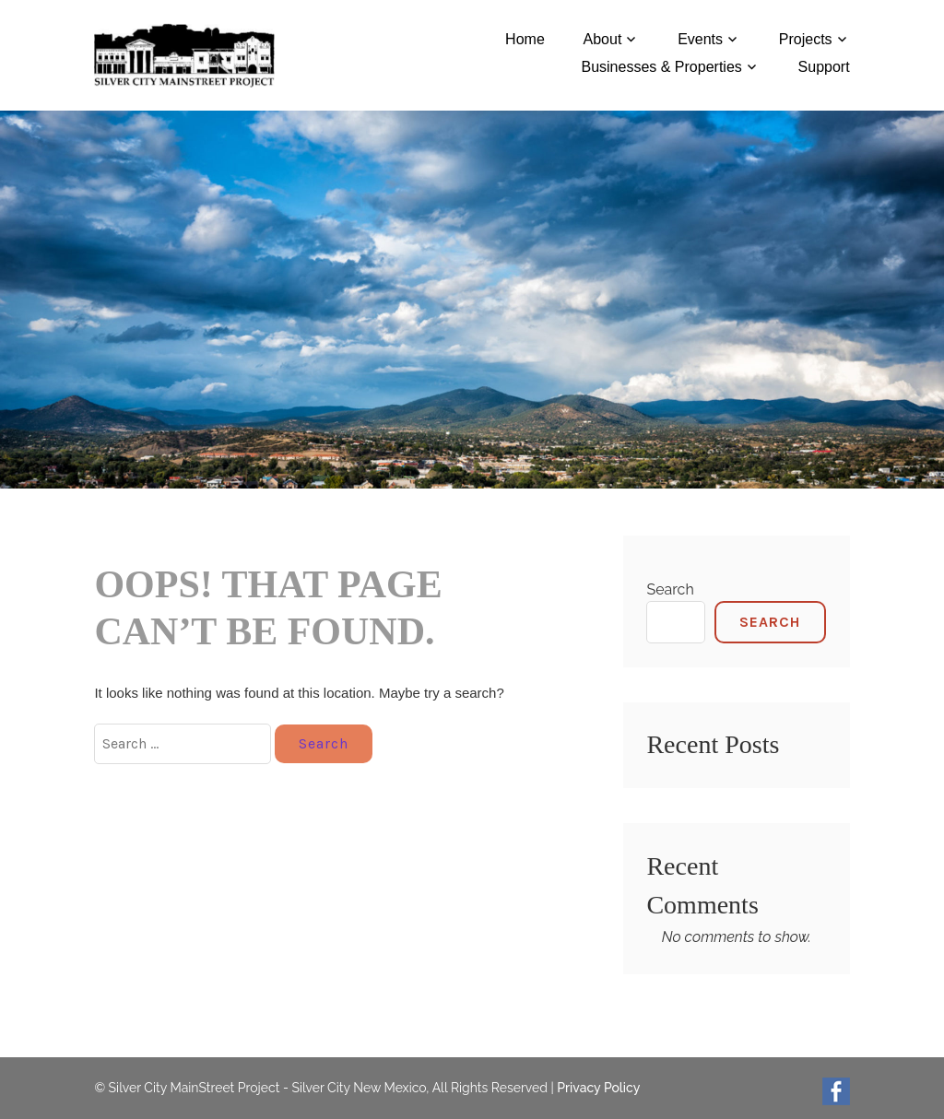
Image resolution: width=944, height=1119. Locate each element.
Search (669, 589)
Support (824, 67)
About (603, 39)
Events (700, 39)
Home (525, 39)
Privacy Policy (598, 1087)
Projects (805, 39)
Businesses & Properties (661, 67)
